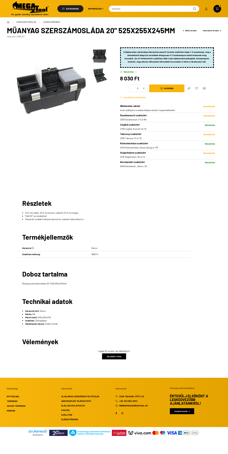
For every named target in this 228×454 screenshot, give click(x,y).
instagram (122, 413)
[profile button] (206, 9)
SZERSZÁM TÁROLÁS (26, 22)
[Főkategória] (8, 22)
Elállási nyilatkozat (73, 405)
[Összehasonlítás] (189, 88)
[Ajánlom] (204, 88)
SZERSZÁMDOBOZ (51, 22)
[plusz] (143, 88)
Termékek (12, 401)
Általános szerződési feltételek (80, 396)
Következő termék (212, 30)
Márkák (11, 410)
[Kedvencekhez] (197, 88)
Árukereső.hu (38, 435)
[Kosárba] (166, 88)
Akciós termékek (16, 406)
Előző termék (190, 30)
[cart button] (217, 9)
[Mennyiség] (138, 88)
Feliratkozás (182, 411)
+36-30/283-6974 (128, 401)
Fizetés (65, 410)
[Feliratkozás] (133, 97)
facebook (116, 413)
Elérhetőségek (69, 419)
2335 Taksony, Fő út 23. (132, 396)
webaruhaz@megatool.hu (133, 405)
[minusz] (131, 88)
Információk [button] (95, 8)
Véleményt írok (114, 356)
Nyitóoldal (13, 396)
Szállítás (66, 414)
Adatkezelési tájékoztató (76, 401)
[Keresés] (154, 9)
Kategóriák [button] (70, 8)
